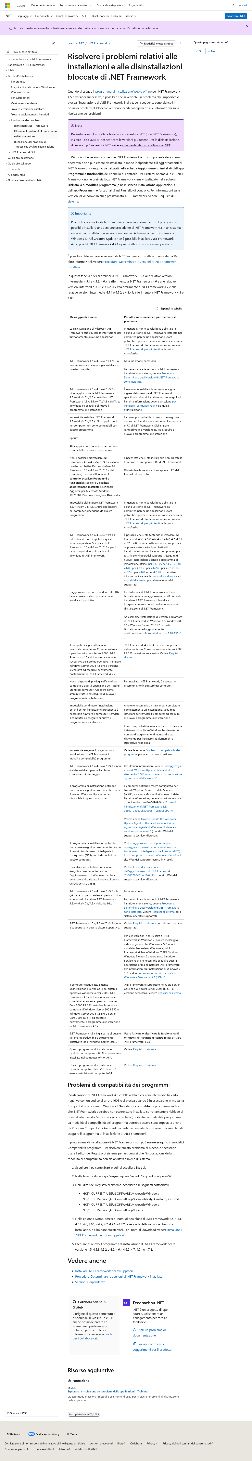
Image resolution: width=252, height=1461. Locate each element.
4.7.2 (127, 572)
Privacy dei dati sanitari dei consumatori (187, 1443)
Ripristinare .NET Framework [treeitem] (31, 125)
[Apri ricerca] (234, 5)
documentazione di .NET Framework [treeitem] (29, 59)
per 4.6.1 (137, 568)
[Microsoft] (7, 5)
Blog (120, 1443)
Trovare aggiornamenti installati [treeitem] (30, 114)
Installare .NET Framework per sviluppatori (104, 1271)
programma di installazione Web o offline (123, 91)
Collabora (136, 1443)
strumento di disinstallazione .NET (146, 145)
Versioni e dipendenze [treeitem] (24, 103)
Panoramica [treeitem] (18, 81)
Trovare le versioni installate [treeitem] (27, 109)
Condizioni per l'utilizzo (18, 1449)
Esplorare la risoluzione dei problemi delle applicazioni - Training (107, 1391)
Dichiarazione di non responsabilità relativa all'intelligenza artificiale (45, 1443)
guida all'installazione (164, 576)
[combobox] (31, 52)
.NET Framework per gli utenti (142, 349)
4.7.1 (168, 568)
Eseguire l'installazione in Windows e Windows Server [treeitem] (33, 89)
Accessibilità (44, 1449)
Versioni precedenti (101, 1443)
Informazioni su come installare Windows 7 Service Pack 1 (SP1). (150, 975)
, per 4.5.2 (167, 564)
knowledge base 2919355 (163, 633)
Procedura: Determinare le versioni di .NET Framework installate (118, 1276)
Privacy (150, 1443)
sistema (73, 201)
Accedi (243, 5)
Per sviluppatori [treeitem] (20, 97)
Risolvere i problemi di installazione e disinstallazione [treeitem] (36, 133)
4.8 (141, 572)
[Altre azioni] (180, 43)
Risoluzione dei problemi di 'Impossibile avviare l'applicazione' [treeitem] (34, 144)
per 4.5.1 (153, 564)
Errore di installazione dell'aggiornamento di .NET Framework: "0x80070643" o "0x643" (147, 871)
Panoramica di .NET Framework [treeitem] (26, 65)
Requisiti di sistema (163, 912)
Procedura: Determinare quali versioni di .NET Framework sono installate (151, 377)
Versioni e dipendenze (90, 1282)
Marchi (63, 1449)
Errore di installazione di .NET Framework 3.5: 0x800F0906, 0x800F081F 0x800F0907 (150, 806)
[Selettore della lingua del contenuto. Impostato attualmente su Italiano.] (13, 1434)
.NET (81, 43)
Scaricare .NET (236, 16)
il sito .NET (89, 140)
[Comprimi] (53, 43)
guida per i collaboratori (92, 1336)
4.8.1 (156, 572)
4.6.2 (154, 568)
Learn (71, 43)
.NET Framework (97, 43)
